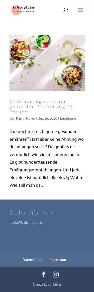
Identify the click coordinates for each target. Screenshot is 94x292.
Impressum (57, 259)
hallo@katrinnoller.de (27, 222)
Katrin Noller (25, 118)
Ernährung (68, 118)
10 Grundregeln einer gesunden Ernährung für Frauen (43, 106)
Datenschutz (32, 259)
